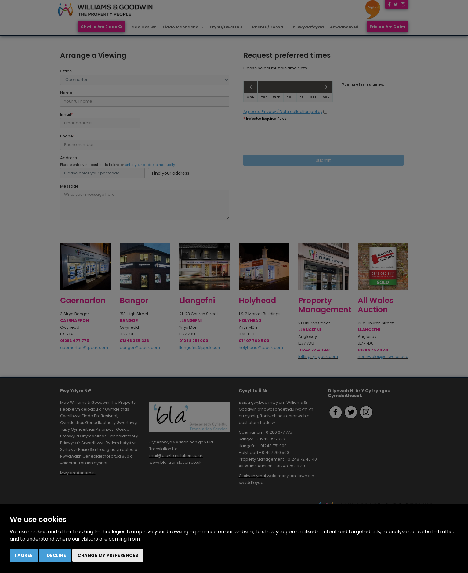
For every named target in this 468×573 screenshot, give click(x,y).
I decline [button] (55, 555)
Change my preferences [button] (108, 555)
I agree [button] (24, 555)
